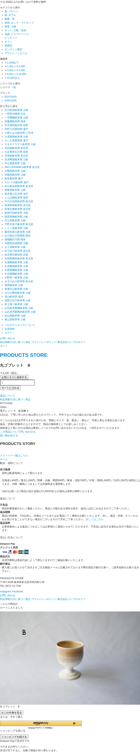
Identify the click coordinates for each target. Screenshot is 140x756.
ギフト (8, 41)
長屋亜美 (18, 205)
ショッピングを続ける (14, 736)
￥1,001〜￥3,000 (15, 66)
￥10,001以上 (12, 77)
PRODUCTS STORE (23, 355)
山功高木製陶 (19, 308)
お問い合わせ (7, 338)
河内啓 (16, 148)
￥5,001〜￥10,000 (15, 74)
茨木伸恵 (16, 125)
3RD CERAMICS (22, 167)
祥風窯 (15, 174)
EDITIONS (11, 96)
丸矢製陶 (16, 273)
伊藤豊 (15, 121)
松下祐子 (18, 250)
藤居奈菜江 (18, 231)
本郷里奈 (16, 243)
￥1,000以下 (12, 62)
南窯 (14, 285)
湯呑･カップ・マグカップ (19, 22)
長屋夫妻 (18, 209)
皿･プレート (12, 11)
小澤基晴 (16, 136)
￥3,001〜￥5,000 (15, 70)
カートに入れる (10, 387)
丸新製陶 (16, 269)
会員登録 (10, 328)
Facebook (17, 591)
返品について (7, 395)
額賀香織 (16, 216)
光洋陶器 (16, 159)
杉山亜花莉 (19, 186)
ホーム (4, 459)
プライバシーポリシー (44, 342)
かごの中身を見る (11, 712)
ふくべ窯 (16, 228)
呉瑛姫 (16, 155)
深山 (14, 296)
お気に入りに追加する (14, 377)
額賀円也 (16, 212)
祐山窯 (15, 315)
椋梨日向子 (18, 300)
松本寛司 (16, 254)
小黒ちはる (19, 132)
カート (4, 345)
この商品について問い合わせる (18, 431)
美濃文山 (16, 288)
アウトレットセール (16, 53)
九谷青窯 (16, 151)
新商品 (8, 45)
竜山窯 (15, 319)
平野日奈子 (19, 224)
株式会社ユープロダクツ (71, 342)
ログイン (10, 332)
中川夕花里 (19, 201)
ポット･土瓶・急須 (15, 30)
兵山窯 (15, 220)
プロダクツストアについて (20, 325)
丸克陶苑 (16, 266)
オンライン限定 (13, 49)
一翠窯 (15, 113)
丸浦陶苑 (16, 262)
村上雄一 (16, 304)
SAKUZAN (11, 100)
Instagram (5, 591)
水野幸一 (16, 277)
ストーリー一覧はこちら (14, 455)
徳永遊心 (16, 193)
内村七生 (16, 129)
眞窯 (14, 178)
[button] (41, 725)
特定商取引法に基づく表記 (15, 342)
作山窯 (15, 163)
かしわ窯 (16, 140)
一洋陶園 (16, 117)
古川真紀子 (18, 235)
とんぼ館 (16, 197)
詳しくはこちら (95, 519)
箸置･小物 (10, 26)
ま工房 (15, 247)
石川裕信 (16, 109)
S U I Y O (17, 182)
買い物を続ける (9, 435)
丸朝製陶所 (19, 258)
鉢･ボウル (10, 15)
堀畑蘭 (15, 239)
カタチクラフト (20, 144)
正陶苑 (15, 170)
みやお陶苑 (18, 292)
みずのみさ (19, 281)
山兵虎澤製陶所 (20, 311)
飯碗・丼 (10, 18)
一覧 (13, 87)
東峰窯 (15, 189)
